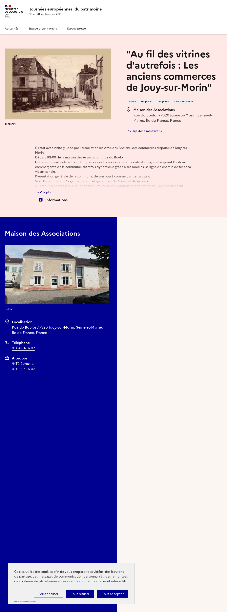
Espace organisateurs (43, 29)
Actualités (11, 29)
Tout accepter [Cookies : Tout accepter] (113, 593)
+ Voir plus (44, 192)
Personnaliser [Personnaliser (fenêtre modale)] (48, 593)
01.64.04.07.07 (23, 348)
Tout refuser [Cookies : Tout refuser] (80, 593)
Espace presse (76, 29)
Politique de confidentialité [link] (25, 601)
